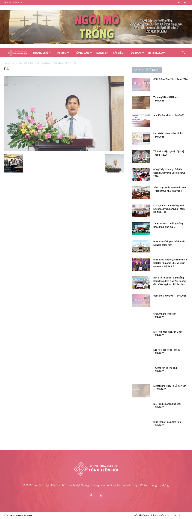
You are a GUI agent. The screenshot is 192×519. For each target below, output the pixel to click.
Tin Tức (62, 52)
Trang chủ (9, 63)
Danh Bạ (102, 52)
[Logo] (17, 52)
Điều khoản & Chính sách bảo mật (151, 515)
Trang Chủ (42, 52)
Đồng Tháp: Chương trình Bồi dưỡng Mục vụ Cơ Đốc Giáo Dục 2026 (169, 173)
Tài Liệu (120, 52)
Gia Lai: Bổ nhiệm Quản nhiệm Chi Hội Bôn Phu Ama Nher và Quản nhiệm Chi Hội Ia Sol (170, 263)
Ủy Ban (137, 52)
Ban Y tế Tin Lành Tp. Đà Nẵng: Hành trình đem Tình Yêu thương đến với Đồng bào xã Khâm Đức (169, 281)
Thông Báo (82, 52)
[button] (183, 53)
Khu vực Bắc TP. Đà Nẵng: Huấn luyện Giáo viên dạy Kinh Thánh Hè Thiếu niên (169, 209)
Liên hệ (176, 515)
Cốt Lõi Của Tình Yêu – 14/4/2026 (170, 79)
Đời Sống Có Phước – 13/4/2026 (169, 295)
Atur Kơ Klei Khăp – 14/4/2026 (168, 115)
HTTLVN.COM (156, 52)
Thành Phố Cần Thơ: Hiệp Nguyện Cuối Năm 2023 (44, 63)
